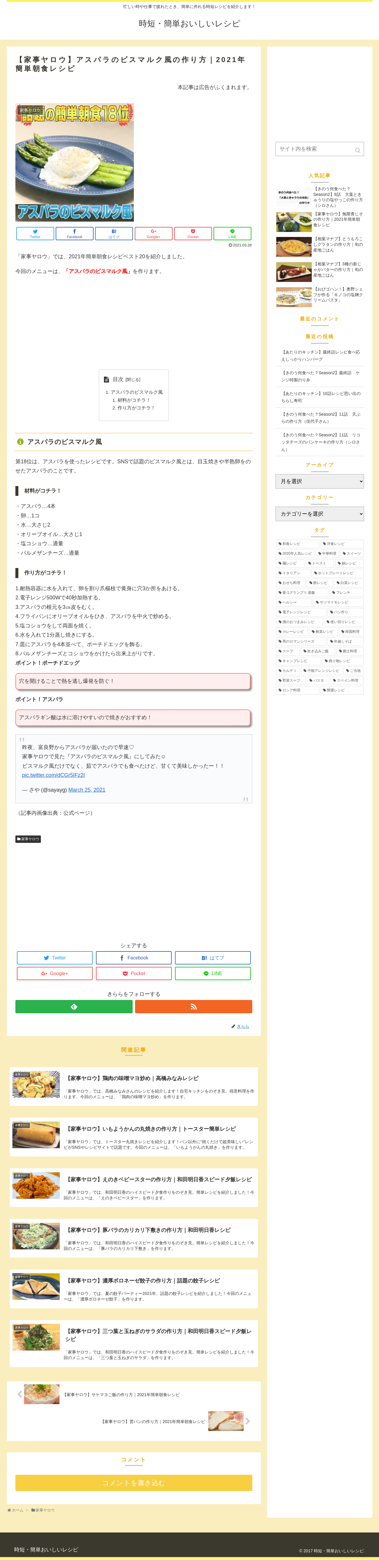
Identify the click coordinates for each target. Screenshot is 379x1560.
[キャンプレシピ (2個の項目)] (298, 661)
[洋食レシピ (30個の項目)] (342, 544)
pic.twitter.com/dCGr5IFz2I (53, 777)
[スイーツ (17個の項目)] (352, 553)
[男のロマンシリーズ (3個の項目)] (301, 641)
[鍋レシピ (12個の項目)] (349, 563)
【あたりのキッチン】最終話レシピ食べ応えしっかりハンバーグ (320, 356)
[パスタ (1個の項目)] (318, 680)
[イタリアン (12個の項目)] (293, 573)
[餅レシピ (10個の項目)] (320, 583)
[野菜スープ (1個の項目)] (291, 680)
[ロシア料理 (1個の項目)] (297, 690)
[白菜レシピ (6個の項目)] (349, 583)
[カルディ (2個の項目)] (288, 671)
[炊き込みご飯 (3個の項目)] (318, 651)
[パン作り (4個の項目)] (345, 612)
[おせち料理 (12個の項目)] (291, 583)
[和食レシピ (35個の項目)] (297, 544)
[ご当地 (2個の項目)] (353, 671)
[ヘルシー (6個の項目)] (294, 602)
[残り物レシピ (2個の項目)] (343, 661)
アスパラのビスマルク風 (137, 392)
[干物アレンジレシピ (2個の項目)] (321, 671)
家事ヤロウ (30, 840)
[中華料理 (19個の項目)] (327, 553)
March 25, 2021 (86, 791)
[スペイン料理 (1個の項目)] (347, 680)
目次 (118, 379)
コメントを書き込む (134, 1484)
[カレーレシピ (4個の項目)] (292, 631)
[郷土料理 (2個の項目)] (350, 651)
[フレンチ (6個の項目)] (347, 592)
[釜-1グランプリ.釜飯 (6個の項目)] (302, 592)
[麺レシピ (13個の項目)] (290, 563)
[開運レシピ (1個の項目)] (342, 690)
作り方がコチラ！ (136, 409)
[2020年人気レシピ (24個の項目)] (295, 553)
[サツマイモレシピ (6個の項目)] (338, 602)
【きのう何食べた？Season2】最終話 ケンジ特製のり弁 (320, 376)
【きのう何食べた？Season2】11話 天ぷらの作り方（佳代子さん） (320, 418)
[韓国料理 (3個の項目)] (351, 631)
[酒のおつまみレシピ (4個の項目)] (299, 622)
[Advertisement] (133, 322)
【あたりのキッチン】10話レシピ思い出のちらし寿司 (321, 397)
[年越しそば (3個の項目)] (345, 641)
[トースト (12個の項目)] (320, 563)
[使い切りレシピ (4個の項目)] (344, 622)
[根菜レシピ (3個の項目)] (323, 631)
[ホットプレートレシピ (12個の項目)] (337, 573)
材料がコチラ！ (134, 401)
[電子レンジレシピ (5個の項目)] (301, 612)
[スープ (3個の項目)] (288, 651)
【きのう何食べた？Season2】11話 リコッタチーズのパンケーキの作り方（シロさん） (320, 442)
